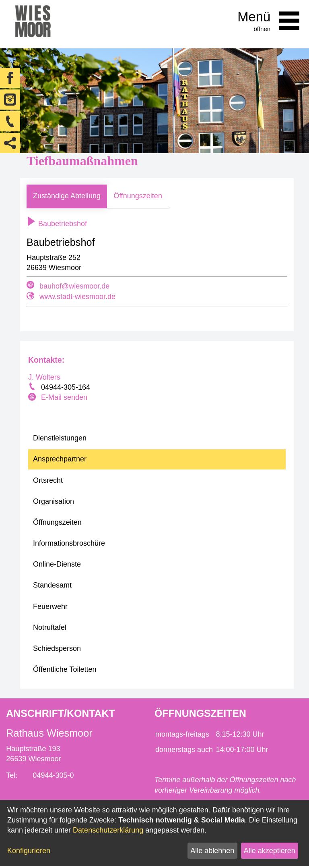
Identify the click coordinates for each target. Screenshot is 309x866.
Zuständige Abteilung (67, 196)
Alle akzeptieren (269, 851)
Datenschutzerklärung (108, 830)
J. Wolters (44, 377)
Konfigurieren (28, 851)
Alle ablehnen (212, 851)
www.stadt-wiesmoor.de (77, 297)
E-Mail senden (64, 397)
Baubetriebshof (57, 224)
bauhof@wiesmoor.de (74, 286)
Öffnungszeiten (137, 196)
